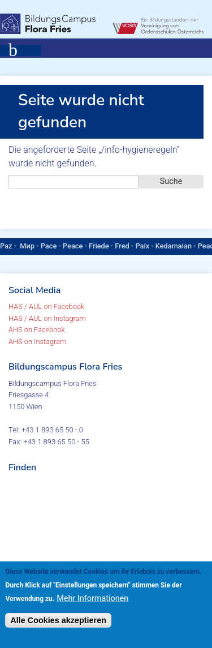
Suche (171, 181)
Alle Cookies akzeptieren (58, 620)
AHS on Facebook (36, 329)
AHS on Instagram (37, 341)
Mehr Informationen (92, 598)
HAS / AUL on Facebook (46, 306)
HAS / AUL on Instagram (47, 318)
